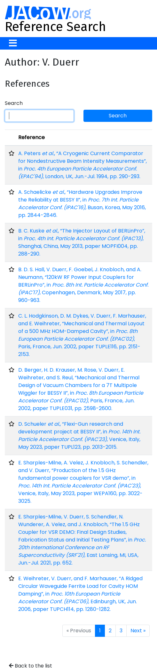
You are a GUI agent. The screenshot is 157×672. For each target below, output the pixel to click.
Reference (31, 137)
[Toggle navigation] (13, 43)
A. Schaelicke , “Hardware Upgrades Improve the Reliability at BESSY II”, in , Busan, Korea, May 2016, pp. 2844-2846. (82, 203)
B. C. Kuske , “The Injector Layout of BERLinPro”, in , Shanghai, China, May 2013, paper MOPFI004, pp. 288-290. (81, 242)
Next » (137, 630)
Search (14, 103)
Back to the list (30, 665)
